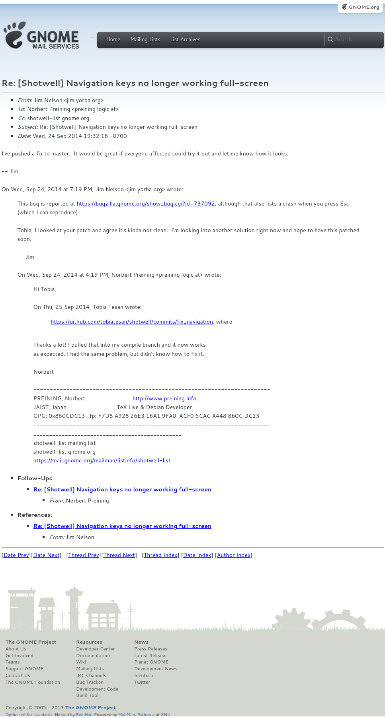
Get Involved (19, 655)
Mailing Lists (145, 39)
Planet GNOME (151, 662)
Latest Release (150, 655)
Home (113, 39)
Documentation (93, 655)
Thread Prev (83, 555)
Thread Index (161, 555)
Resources (89, 642)
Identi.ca (143, 675)
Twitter (142, 682)
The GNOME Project (31, 642)
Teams (13, 662)
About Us (16, 649)
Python (144, 714)
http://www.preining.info (165, 398)
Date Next (46, 555)
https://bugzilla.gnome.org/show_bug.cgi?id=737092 (146, 204)
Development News (156, 669)
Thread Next (119, 555)
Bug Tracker (89, 682)
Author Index (233, 555)
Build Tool (87, 695)
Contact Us (18, 675)
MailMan (126, 714)
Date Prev (16, 555)
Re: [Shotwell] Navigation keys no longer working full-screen (122, 489)
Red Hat (84, 714)
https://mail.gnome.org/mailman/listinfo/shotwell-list (102, 460)
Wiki (81, 662)
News (141, 642)
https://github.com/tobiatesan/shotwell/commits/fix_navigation (132, 322)
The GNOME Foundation (33, 682)
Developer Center (95, 649)
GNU (165, 714)
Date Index (197, 555)
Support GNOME (25, 669)
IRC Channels (91, 675)
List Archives (185, 39)
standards (43, 714)
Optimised (15, 714)
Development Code (97, 689)
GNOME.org (363, 7)
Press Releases (150, 649)
